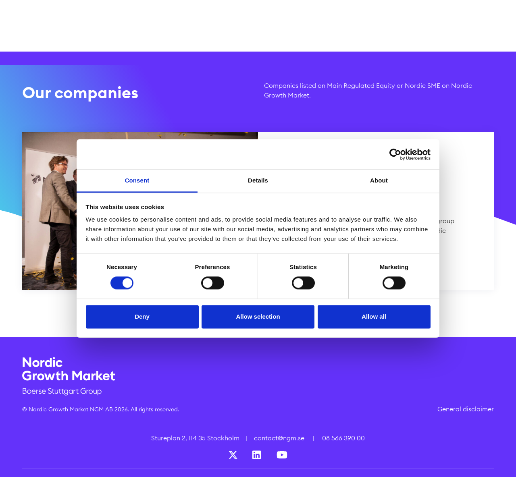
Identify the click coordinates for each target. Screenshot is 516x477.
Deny (142, 316)
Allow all (374, 316)
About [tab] (379, 180)
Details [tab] (258, 180)
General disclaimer (465, 409)
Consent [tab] (137, 180)
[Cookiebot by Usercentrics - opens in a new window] (395, 154)
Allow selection (258, 316)
